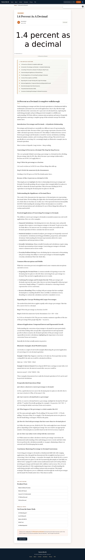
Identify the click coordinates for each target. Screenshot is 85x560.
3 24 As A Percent (22, 500)
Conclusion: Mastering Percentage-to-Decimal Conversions (34, 91)
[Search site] (69, 2)
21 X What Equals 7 (22, 513)
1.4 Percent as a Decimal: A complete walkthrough (31, 64)
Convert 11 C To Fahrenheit (24, 494)
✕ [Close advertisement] (82, 6)
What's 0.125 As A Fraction (24, 487)
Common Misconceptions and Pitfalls (29, 77)
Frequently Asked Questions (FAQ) (28, 88)
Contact (20, 2)
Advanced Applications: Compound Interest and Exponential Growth (36, 83)
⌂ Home (78, 2)
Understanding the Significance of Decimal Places (32, 72)
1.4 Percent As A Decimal (38, 531)
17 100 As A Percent (22, 497)
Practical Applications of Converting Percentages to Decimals (34, 75)
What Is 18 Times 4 (22, 490)
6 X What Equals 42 (22, 525)
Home (12, 2)
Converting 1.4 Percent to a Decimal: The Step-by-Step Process (34, 69)
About (16, 2)
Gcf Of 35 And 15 (22, 516)
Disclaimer (26, 2)
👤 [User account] (82, 2)
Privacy (31, 2)
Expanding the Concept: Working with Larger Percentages (33, 80)
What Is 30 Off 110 (22, 519)
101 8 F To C (21, 522)
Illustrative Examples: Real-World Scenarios (30, 86)
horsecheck (5, 2)
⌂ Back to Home (22, 539)
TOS (35, 2)
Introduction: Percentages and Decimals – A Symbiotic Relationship (35, 67)
